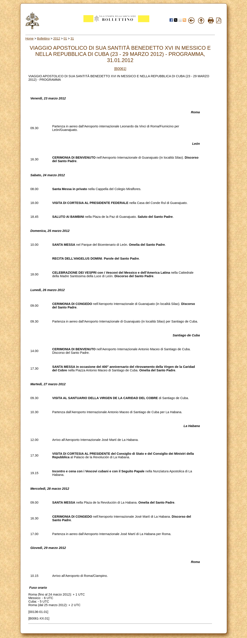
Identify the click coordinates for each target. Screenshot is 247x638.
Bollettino (43, 38)
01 (65, 38)
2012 (56, 38)
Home (29, 38)
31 (72, 38)
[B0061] (120, 69)
